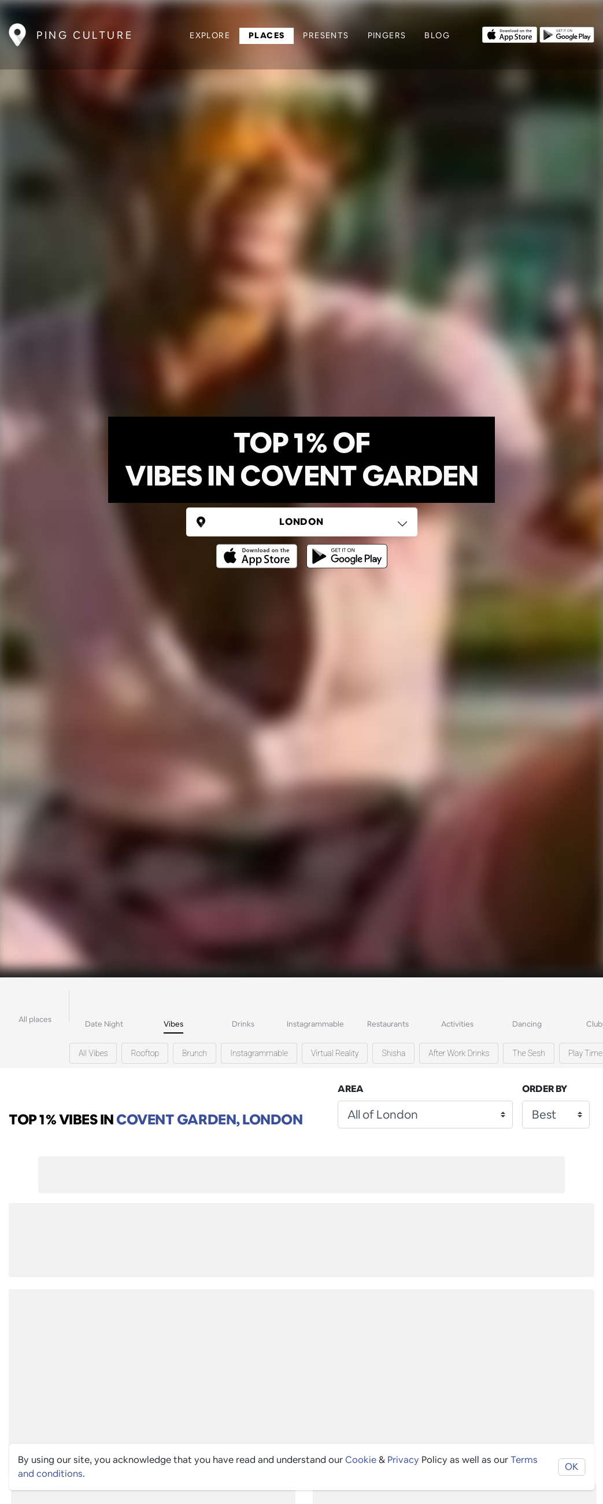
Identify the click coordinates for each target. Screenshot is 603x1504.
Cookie (360, 1460)
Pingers (387, 35)
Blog (437, 35)
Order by (544, 1089)
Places (266, 35)
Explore (210, 35)
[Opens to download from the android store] (566, 33)
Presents (326, 35)
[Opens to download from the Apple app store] (509, 33)
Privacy (403, 1460)
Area (351, 1089)
